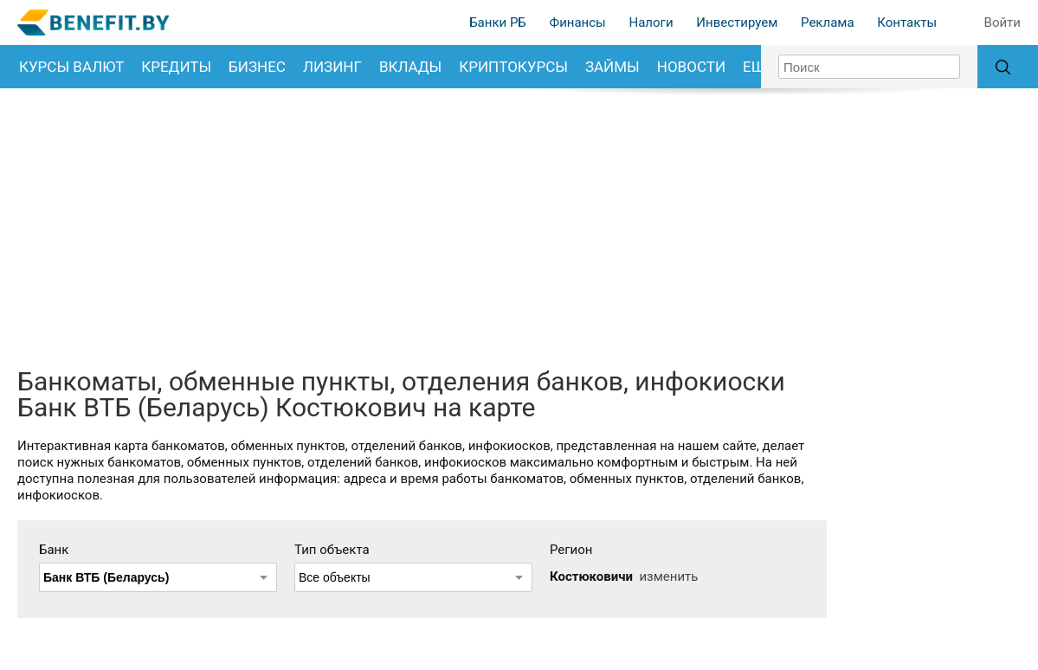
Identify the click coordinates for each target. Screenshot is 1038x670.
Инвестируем (736, 22)
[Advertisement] (519, 226)
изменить (668, 576)
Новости (691, 66)
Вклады (410, 66)
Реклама (827, 22)
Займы (612, 66)
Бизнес (257, 66)
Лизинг (332, 66)
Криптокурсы (513, 66)
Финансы (578, 22)
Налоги (651, 22)
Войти (1002, 22)
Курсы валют (71, 66)
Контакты (907, 22)
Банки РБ (497, 22)
